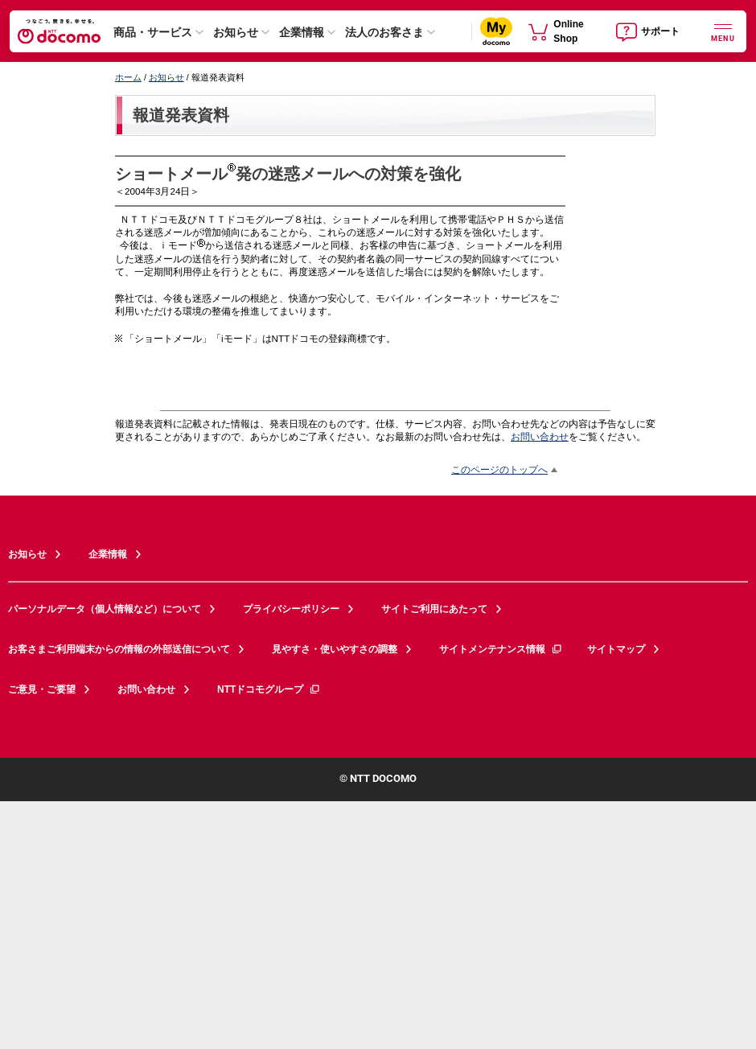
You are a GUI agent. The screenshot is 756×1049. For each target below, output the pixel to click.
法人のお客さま (384, 32)
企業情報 (301, 32)
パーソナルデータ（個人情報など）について (104, 609)
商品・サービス (152, 32)
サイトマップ (616, 649)
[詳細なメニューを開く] (723, 31)
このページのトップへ (499, 469)
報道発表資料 (181, 115)
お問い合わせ (540, 436)
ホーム (128, 77)
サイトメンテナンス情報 (501, 649)
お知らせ (235, 32)
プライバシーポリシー (291, 609)
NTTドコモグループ (269, 689)
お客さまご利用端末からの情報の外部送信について (119, 649)
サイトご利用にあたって (434, 609)
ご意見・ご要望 (42, 689)
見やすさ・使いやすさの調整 (334, 649)
